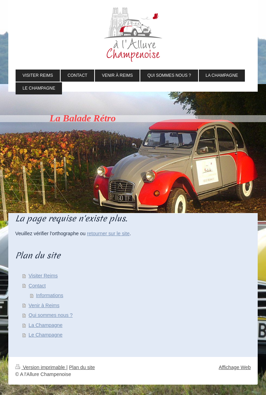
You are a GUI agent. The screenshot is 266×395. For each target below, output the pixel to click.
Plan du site (82, 367)
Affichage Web (235, 367)
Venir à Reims (44, 305)
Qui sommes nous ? (51, 315)
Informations (49, 295)
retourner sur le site (108, 233)
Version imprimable (40, 367)
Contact (37, 285)
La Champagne (46, 325)
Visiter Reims (43, 275)
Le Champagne (46, 335)
